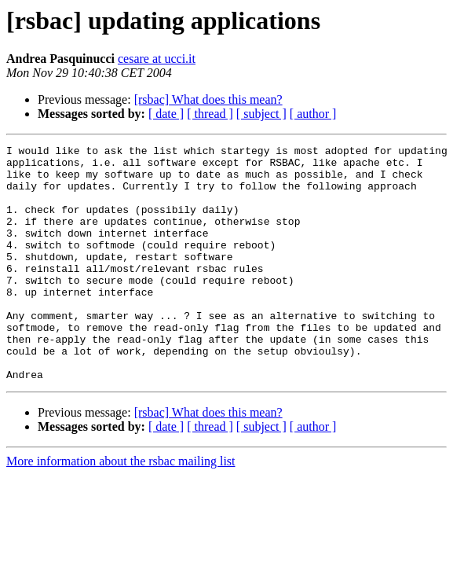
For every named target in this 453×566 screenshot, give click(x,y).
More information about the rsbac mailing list (121, 508)
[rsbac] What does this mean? (208, 99)
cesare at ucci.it (156, 58)
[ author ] (313, 113)
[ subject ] (261, 113)
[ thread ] (210, 113)
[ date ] (166, 113)
